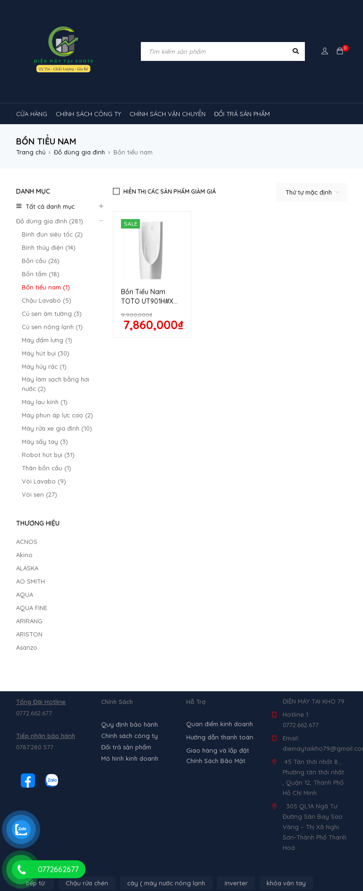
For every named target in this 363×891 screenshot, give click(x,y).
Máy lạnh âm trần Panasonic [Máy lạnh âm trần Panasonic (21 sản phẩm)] (290, 762)
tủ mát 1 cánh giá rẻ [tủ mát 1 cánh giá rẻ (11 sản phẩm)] (52, 834)
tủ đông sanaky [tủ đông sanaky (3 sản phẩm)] (303, 852)
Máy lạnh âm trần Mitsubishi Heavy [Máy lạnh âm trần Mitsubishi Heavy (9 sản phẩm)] (74, 762)
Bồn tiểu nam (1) (46, 287)
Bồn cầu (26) (41, 260)
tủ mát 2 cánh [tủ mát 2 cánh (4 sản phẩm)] (120, 834)
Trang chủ (30, 152)
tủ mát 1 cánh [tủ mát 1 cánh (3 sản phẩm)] (312, 816)
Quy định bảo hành (129, 532)
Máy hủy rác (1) (44, 366)
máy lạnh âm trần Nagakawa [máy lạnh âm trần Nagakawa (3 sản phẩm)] (187, 762)
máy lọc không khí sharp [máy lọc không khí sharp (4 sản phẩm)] (257, 780)
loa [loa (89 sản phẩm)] (83, 709)
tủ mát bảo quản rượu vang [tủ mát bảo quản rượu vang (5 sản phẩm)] (200, 834)
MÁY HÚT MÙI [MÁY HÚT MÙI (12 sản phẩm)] (224, 709)
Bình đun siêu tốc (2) (52, 234)
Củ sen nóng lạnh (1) (52, 327)
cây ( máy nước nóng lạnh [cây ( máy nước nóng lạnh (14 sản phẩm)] (166, 691)
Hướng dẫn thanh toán (219, 545)
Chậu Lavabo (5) (46, 300)
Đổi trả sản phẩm (126, 555)
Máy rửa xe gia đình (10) (57, 428)
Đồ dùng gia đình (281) (49, 221)
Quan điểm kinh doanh (219, 531)
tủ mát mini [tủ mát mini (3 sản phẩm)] (276, 834)
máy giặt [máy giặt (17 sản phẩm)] (172, 709)
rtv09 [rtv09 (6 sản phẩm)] (177, 798)
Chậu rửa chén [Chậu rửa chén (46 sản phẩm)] (87, 691)
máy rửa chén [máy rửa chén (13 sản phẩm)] (282, 709)
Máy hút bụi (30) (45, 353)
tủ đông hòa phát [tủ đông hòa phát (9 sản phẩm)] (235, 852)
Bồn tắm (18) (41, 274)
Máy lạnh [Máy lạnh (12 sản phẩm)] (36, 726)
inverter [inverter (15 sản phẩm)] (236, 691)
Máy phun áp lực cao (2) (57, 415)
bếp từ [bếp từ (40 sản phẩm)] (35, 691)
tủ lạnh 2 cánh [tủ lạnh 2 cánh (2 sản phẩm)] (150, 816)
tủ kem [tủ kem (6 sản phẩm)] (99, 816)
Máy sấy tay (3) (45, 441)
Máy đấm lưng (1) (47, 340)
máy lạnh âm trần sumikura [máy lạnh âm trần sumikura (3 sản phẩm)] (63, 780)
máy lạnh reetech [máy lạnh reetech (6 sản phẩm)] (284, 726)
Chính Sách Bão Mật (215, 568)
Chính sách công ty (129, 543)
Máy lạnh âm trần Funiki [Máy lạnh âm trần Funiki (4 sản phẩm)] (149, 744)
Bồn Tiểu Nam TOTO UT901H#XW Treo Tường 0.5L (150, 301)
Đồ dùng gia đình (79, 152)
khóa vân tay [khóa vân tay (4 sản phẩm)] (286, 691)
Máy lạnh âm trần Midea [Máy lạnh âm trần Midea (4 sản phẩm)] (239, 744)
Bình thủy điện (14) (49, 247)
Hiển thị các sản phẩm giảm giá (169, 191)
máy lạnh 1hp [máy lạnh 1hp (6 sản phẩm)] (88, 726)
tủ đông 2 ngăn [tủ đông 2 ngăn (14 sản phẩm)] (167, 852)
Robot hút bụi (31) (48, 454)
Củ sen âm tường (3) (52, 313)
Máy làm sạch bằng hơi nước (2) (55, 383)
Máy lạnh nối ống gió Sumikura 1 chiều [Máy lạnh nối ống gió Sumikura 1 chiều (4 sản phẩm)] (182, 726)
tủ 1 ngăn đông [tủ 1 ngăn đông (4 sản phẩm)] (46, 816)
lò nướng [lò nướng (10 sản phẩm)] (127, 709)
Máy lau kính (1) (45, 402)
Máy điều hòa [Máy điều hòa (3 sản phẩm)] (43, 798)
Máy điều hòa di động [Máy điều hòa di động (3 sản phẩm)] (114, 798)
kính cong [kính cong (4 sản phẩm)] (37, 709)
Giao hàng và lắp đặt (217, 558)
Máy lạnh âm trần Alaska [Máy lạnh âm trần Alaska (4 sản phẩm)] (59, 744)
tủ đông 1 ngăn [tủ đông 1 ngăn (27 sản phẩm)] (102, 852)
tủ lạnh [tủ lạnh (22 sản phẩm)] (219, 798)
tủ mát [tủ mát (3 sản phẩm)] (261, 816)
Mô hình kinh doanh (129, 566)
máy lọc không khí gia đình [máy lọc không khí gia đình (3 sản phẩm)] (162, 780)
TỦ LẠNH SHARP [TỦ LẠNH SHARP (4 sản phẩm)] (273, 798)
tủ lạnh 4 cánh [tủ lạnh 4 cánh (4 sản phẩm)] (210, 816)
